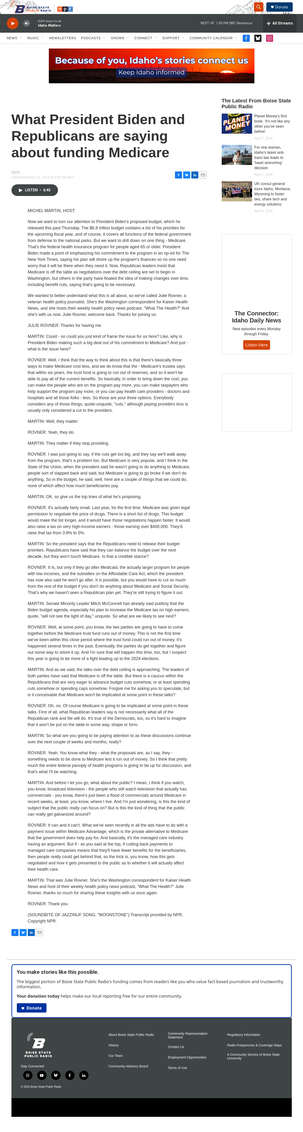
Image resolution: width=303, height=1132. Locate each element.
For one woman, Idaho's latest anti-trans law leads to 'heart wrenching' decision (269, 168)
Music (33, 48)
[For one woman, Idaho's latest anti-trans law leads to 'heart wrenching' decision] (237, 165)
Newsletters (62, 48)
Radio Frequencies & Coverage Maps (254, 1056)
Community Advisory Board (128, 1077)
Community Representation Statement (188, 1046)
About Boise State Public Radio (131, 1045)
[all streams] (279, 33)
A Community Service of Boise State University (253, 1067)
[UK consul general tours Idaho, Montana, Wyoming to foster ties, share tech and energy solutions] (237, 202)
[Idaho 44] (257, 413)
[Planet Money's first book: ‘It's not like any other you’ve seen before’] (237, 134)
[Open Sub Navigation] (21, 48)
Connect (143, 48)
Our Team (116, 1066)
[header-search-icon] (261, 12)
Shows (118, 48)
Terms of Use (177, 1078)
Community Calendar (211, 48)
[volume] (27, 34)
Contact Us (176, 1057)
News (12, 48)
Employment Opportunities (187, 1068)
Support (171, 48)
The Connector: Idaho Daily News (256, 327)
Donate (284, 12)
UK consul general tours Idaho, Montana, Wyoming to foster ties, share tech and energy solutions (272, 204)
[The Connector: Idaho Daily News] (257, 279)
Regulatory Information (243, 1045)
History (114, 1056)
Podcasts (91, 48)
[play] (12, 34)
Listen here (257, 355)
